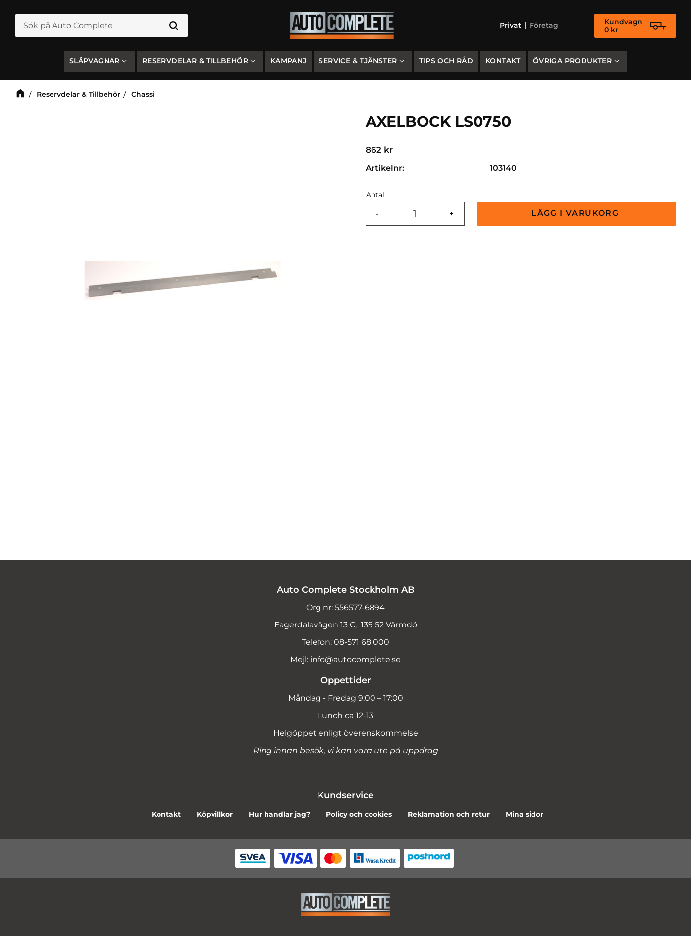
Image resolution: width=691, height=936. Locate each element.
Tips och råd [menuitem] (446, 60)
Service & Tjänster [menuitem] (358, 60)
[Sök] (174, 25)
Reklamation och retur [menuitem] (449, 814)
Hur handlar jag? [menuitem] (279, 814)
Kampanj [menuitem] (288, 60)
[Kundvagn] (635, 26)
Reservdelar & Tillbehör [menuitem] (195, 60)
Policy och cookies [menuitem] (359, 814)
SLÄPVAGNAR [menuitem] (94, 60)
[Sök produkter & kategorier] (101, 25)
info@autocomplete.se (355, 659)
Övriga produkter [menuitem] (572, 60)
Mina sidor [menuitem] (524, 814)
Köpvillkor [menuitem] (215, 814)
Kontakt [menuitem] (503, 60)
